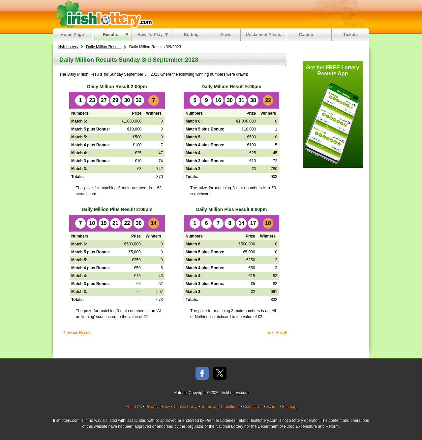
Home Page (72, 34)
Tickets (350, 34)
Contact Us (252, 406)
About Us (134, 406)
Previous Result (76, 332)
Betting (191, 34)
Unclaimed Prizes (263, 34)
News (225, 34)
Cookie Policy (186, 406)
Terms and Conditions (220, 406)
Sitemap (289, 406)
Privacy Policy (157, 406)
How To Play (152, 34)
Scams (272, 406)
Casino (307, 34)
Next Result (276, 332)
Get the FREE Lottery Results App (332, 70)
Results (115, 34)
